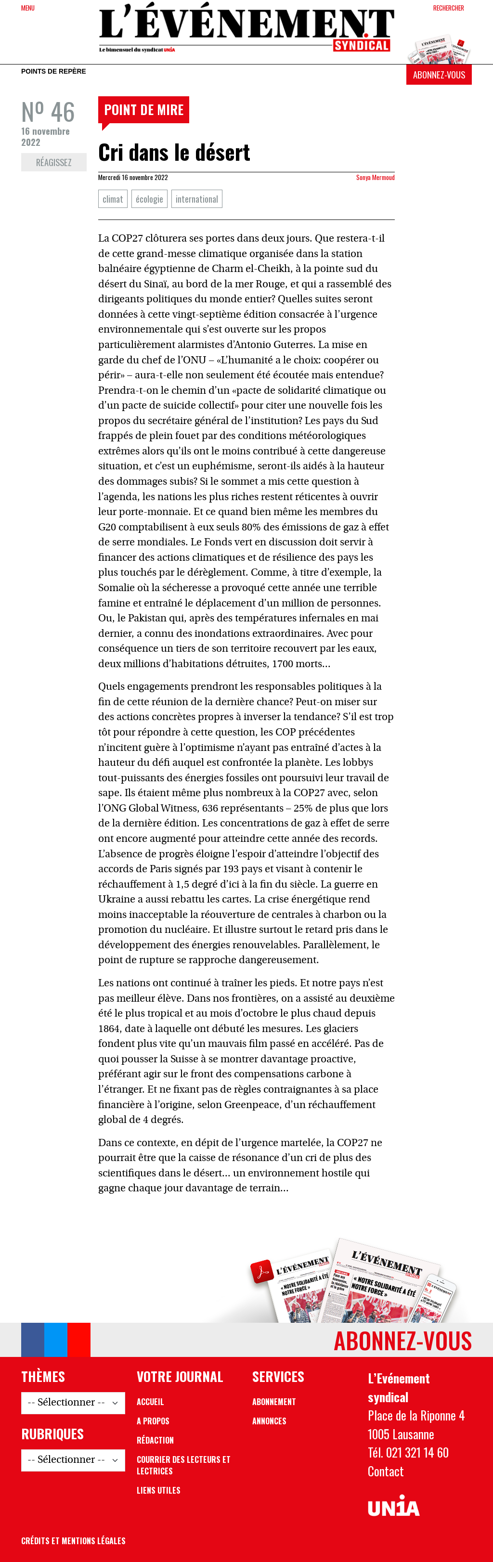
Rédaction (155, 1440)
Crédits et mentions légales (73, 1541)
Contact (386, 1470)
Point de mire (143, 109)
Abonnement (274, 1401)
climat (113, 198)
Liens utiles (159, 1490)
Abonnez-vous (439, 74)
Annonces (269, 1421)
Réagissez (54, 161)
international (197, 198)
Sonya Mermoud (375, 177)
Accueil (150, 1401)
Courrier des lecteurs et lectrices (184, 1465)
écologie (149, 198)
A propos (153, 1421)
